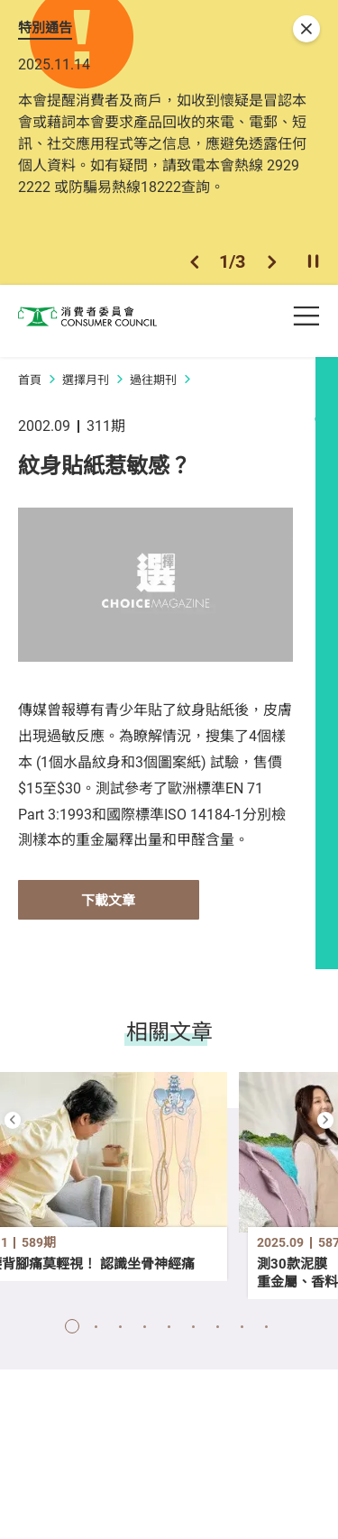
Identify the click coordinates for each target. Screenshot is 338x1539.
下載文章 (108, 908)
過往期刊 (153, 388)
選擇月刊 (85, 388)
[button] (194, 268)
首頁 (29, 388)
